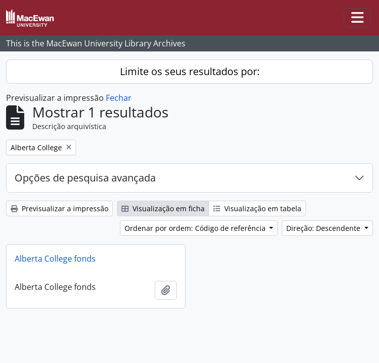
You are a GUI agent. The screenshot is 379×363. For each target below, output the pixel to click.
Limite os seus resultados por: (190, 71)
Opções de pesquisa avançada (85, 178)
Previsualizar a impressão (59, 208)
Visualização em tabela (257, 208)
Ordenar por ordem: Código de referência (196, 228)
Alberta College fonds (55, 258)
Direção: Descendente (324, 228)
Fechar (119, 97)
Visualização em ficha (163, 208)
